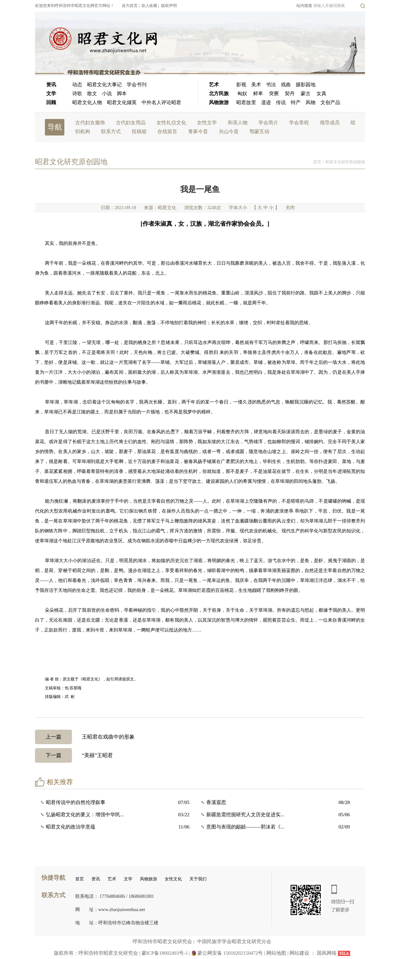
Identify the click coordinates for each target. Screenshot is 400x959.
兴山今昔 (229, 131)
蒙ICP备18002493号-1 (165, 953)
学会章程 (299, 122)
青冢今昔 (198, 131)
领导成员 (330, 122)
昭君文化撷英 (122, 102)
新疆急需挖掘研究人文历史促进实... (245, 814)
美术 (256, 84)
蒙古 (306, 93)
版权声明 (169, 5)
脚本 (122, 93)
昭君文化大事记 (104, 84)
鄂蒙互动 (259, 131)
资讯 (51, 84)
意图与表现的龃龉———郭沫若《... (245, 826)
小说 (107, 93)
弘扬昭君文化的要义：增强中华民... (85, 814)
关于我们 (198, 878)
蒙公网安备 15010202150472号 (230, 953)
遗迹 (266, 102)
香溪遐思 (216, 802)
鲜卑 (258, 93)
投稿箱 (139, 131)
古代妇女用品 (131, 122)
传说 (281, 102)
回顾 (51, 102)
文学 (51, 93)
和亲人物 (238, 122)
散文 (92, 93)
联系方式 (111, 131)
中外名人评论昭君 (161, 102)
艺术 (214, 84)
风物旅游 (219, 102)
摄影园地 (306, 84)
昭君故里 (246, 102)
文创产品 (330, 102)
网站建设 (299, 953)
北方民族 (219, 93)
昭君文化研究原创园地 (345, 162)
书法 (271, 84)
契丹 (290, 93)
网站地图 (276, 953)
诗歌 (77, 93)
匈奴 (242, 93)
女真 (321, 93)
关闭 (290, 207)
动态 (77, 84)
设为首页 (130, 5)
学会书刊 (137, 84)
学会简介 (268, 122)
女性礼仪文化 (171, 122)
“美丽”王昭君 (74, 755)
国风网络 (327, 953)
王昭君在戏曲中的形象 (85, 737)
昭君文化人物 (87, 102)
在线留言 (167, 131)
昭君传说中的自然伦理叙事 (75, 802)
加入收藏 (149, 5)
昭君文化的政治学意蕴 (70, 826)
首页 (317, 162)
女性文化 (173, 878)
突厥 (274, 93)
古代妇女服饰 (90, 122)
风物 (311, 102)
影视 (241, 84)
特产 (296, 102)
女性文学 (207, 122)
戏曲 (286, 84)
